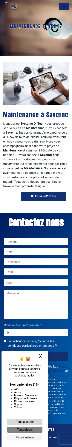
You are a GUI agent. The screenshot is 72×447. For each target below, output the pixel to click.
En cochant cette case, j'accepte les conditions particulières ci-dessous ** (32, 343)
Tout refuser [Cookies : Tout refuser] (25, 429)
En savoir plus (43, 196)
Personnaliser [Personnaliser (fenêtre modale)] (25, 437)
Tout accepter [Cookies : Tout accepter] (25, 422)
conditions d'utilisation (50, 371)
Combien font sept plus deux (23, 325)
